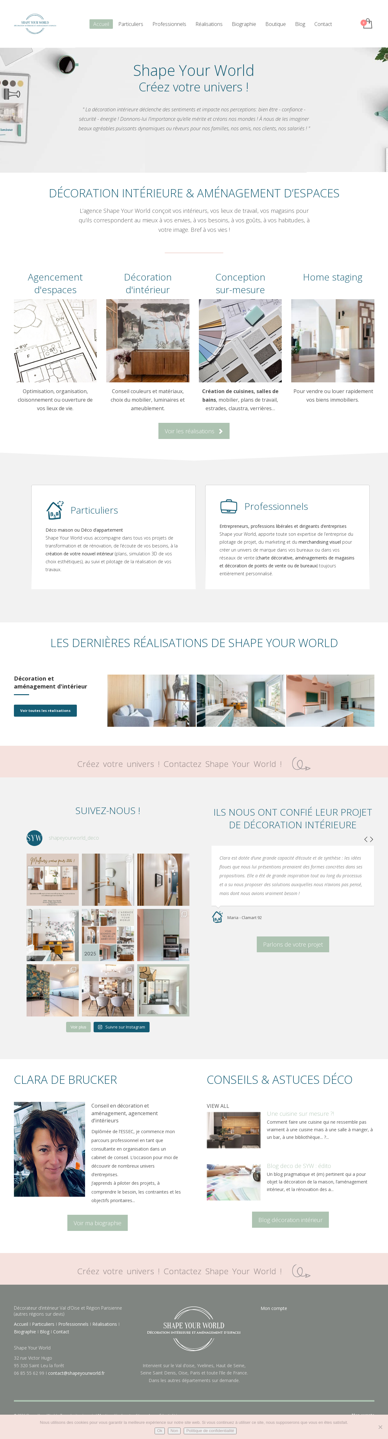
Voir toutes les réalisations (45, 710)
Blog (44, 1332)
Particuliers (43, 1324)
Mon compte (274, 1308)
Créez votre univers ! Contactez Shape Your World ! (194, 763)
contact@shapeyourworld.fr (76, 1373)
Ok (160, 1430)
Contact (61, 1332)
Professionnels (73, 1324)
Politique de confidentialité (210, 1430)
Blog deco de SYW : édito (299, 1166)
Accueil (21, 1324)
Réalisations (104, 1324)
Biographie (25, 1332)
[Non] (380, 1427)
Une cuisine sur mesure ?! (300, 1113)
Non (174, 1430)
